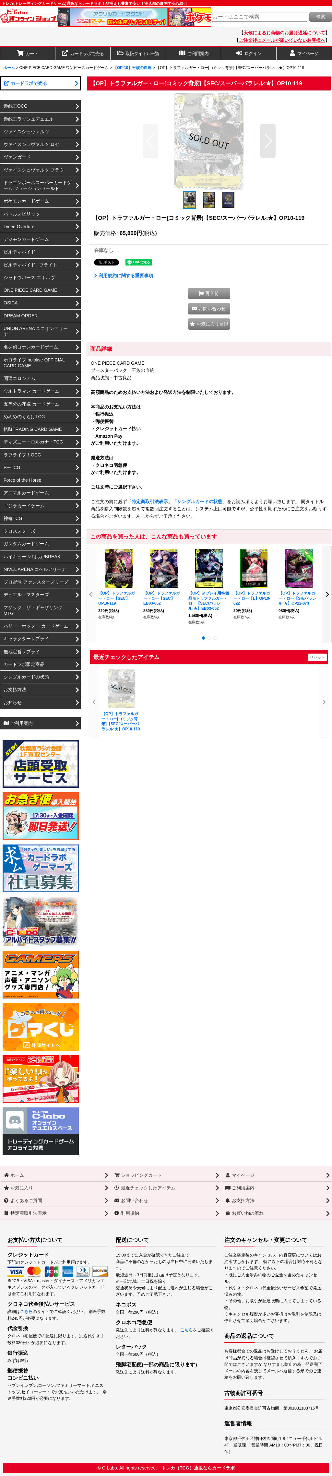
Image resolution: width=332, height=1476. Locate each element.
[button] (138, 53)
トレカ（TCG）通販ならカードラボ (198, 1467)
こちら (26, 1311)
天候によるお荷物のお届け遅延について (284, 32)
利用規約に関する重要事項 (123, 275)
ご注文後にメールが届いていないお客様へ (282, 40)
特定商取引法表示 (150, 501)
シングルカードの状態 (199, 501)
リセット (317, 657)
